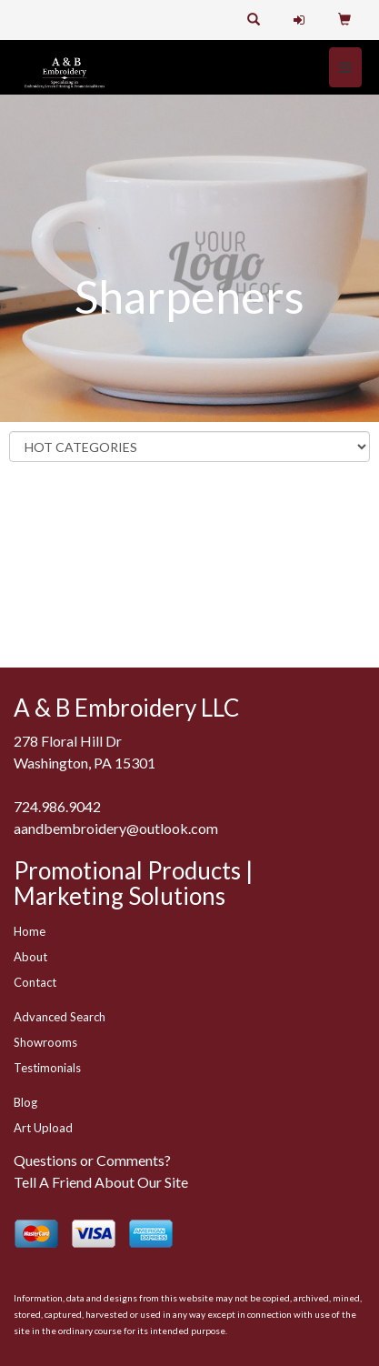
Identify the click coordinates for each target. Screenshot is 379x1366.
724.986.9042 (57, 806)
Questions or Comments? (92, 1160)
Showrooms (45, 1042)
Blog (25, 1102)
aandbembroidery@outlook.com (116, 828)
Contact (35, 982)
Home (29, 931)
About (30, 956)
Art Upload (43, 1127)
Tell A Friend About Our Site (101, 1181)
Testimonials (47, 1067)
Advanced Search (59, 1016)
